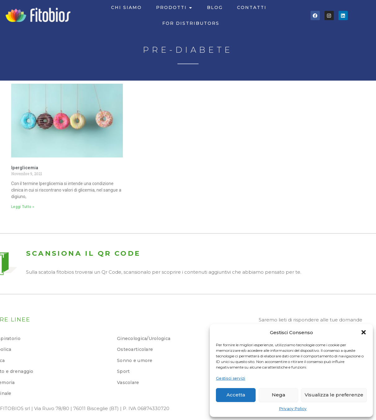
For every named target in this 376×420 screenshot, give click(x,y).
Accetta (235, 395)
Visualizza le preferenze (334, 395)
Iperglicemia (24, 167)
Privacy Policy (293, 408)
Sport (123, 371)
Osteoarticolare (135, 349)
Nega (278, 395)
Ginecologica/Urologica (143, 338)
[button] (363, 332)
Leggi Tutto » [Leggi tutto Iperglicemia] (22, 207)
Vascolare (128, 382)
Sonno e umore (135, 360)
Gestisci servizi (230, 378)
